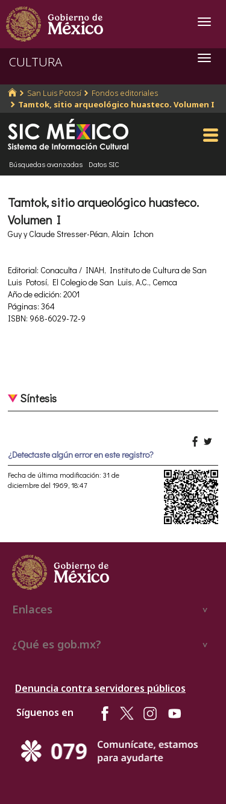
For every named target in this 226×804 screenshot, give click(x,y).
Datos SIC (104, 164)
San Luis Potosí (54, 92)
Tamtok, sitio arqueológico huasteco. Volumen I (116, 104)
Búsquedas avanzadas (46, 164)
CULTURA (35, 62)
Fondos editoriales (125, 92)
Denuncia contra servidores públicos (100, 688)
